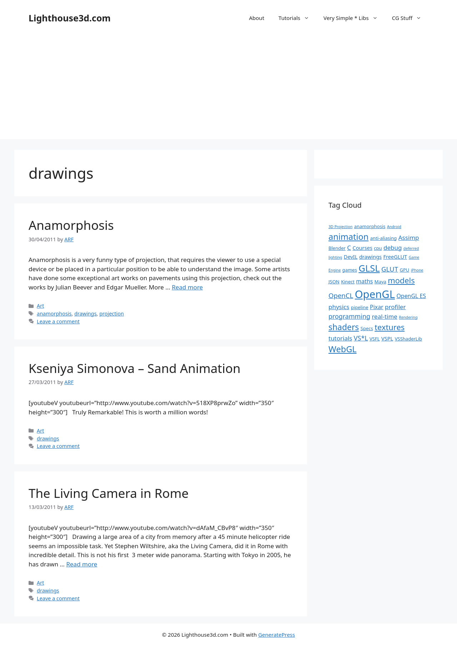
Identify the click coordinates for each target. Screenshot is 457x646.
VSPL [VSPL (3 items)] (387, 338)
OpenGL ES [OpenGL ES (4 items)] (411, 296)
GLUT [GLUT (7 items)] (389, 268)
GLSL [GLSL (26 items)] (369, 268)
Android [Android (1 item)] (394, 226)
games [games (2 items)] (349, 270)
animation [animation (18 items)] (348, 236)
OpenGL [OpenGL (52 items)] (375, 294)
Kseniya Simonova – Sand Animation (135, 368)
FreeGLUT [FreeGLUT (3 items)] (395, 256)
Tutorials (297, 18)
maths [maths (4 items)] (364, 281)
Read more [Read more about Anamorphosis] (187, 287)
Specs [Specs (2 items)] (367, 328)
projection (111, 313)
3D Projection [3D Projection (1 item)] (340, 226)
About (256, 17)
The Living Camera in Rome (109, 493)
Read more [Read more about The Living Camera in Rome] (81, 564)
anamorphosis (54, 313)
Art (40, 305)
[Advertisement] (228, 89)
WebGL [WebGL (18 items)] (342, 349)
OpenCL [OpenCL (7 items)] (340, 295)
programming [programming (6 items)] (349, 316)
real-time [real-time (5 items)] (384, 316)
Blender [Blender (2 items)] (337, 248)
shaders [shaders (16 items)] (343, 327)
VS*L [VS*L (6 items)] (361, 338)
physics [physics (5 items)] (338, 307)
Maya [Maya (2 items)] (380, 281)
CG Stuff (410, 18)
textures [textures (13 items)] (390, 327)
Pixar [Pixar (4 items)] (376, 307)
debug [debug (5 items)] (392, 247)
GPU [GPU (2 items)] (404, 270)
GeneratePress (276, 634)
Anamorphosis (71, 225)
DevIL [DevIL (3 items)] (351, 256)
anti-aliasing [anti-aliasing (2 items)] (383, 238)
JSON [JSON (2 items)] (334, 281)
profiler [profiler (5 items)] (395, 307)
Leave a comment (58, 321)
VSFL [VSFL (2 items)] (375, 338)
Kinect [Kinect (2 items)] (348, 281)
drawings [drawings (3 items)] (370, 256)
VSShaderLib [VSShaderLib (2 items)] (408, 338)
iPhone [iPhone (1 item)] (417, 270)
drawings (85, 313)
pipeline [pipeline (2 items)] (359, 307)
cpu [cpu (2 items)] (378, 248)
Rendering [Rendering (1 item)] (408, 317)
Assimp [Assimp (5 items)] (408, 237)
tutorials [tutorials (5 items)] (340, 338)
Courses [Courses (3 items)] (362, 247)
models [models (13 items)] (401, 280)
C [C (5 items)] (349, 247)
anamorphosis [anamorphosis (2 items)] (370, 226)
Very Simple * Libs (354, 18)
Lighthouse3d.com (70, 18)
